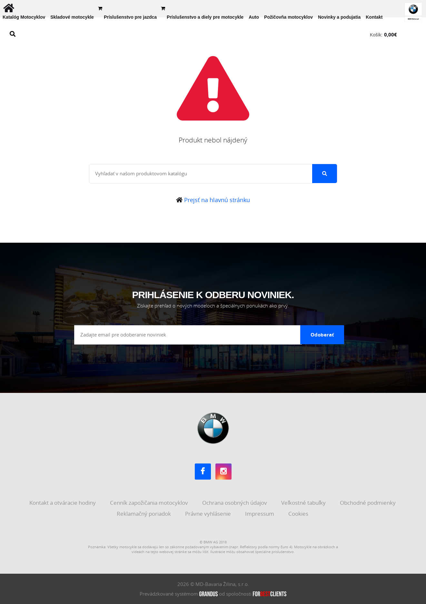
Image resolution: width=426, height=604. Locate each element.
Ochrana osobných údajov (235, 502)
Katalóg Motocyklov (24, 17)
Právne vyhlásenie (208, 513)
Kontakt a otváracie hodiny (63, 502)
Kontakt (374, 17)
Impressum (260, 513)
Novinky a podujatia (339, 17)
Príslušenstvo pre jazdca (130, 17)
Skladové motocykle (72, 17)
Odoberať (322, 334)
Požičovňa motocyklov (288, 17)
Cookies (299, 513)
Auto (254, 17)
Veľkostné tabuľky (304, 502)
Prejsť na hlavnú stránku (213, 200)
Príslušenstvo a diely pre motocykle (205, 17)
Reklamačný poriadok (144, 513)
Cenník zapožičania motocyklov (149, 502)
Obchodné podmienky (368, 502)
